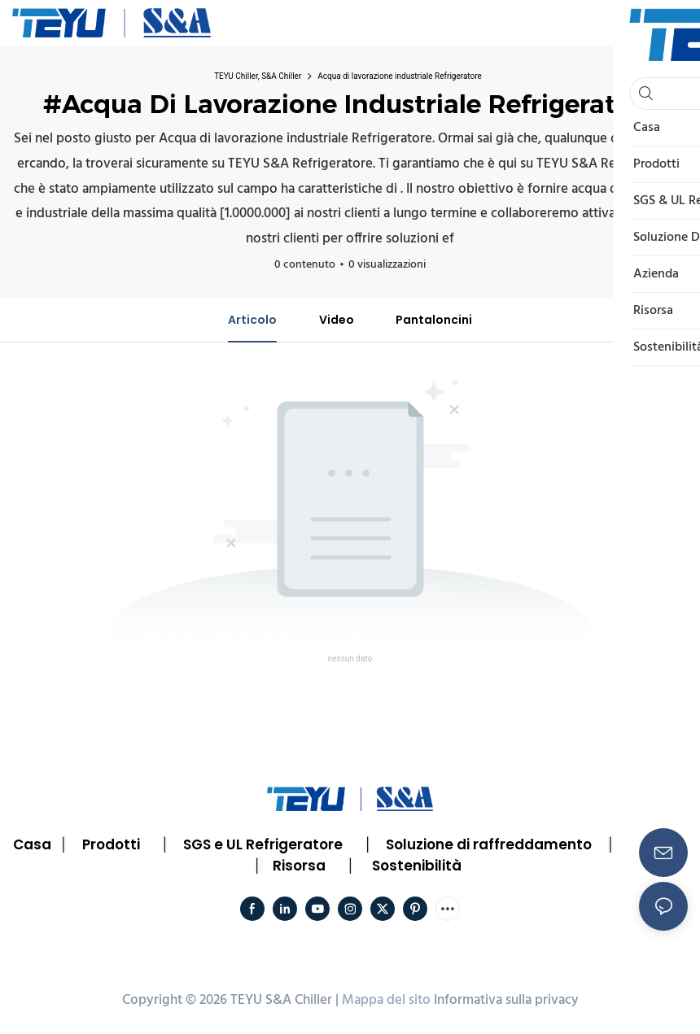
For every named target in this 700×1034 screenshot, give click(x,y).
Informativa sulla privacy (506, 1000)
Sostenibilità (417, 865)
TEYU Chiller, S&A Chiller (257, 76)
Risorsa (299, 865)
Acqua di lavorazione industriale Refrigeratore (399, 76)
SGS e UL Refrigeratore (263, 844)
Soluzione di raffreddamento (489, 844)
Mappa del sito (386, 1000)
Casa (32, 844)
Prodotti (111, 844)
